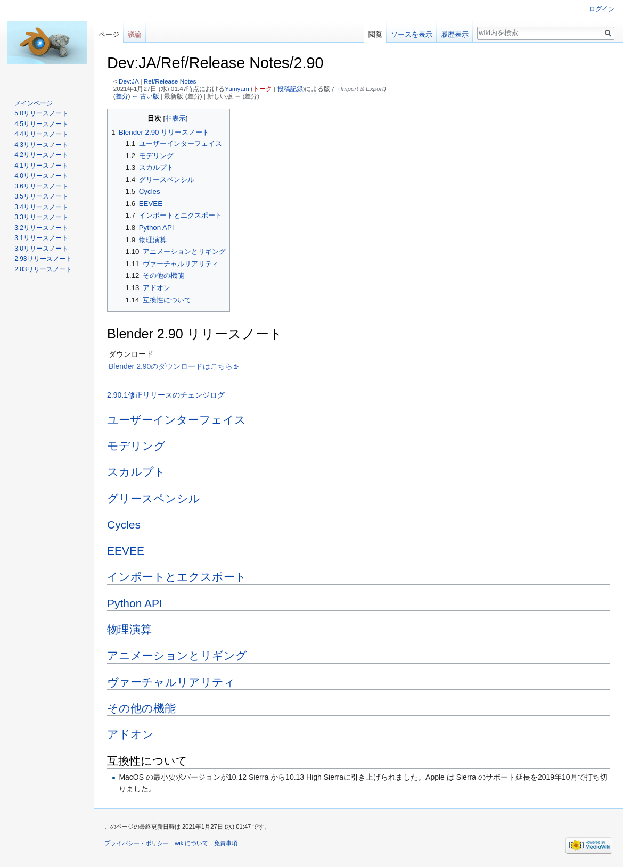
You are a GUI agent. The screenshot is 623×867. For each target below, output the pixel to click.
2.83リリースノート (42, 269)
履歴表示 (455, 34)
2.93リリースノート (42, 258)
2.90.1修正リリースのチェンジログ (166, 395)
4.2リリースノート (41, 155)
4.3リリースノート (41, 144)
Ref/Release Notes (170, 81)
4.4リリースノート (41, 134)
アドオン (130, 734)
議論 (135, 34)
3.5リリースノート (41, 196)
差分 (122, 96)
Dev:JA (128, 81)
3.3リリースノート (41, 217)
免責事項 (225, 843)
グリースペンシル (153, 498)
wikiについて (191, 843)
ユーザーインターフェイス (176, 420)
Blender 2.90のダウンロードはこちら (171, 366)
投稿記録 (290, 88)
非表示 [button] (175, 118)
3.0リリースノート (41, 248)
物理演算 (129, 629)
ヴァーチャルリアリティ (171, 682)
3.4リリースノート (41, 207)
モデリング (136, 446)
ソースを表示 (411, 34)
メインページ (33, 103)
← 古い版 (145, 96)
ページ (109, 34)
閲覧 (375, 34)
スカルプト (136, 472)
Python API (134, 603)
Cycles (124, 524)
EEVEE (125, 550)
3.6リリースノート (41, 186)
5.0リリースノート (41, 113)
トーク (262, 88)
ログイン (601, 9)
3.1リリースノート (41, 238)
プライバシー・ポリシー (136, 843)
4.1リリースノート (41, 165)
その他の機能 (141, 708)
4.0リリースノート (41, 175)
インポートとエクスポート (177, 577)
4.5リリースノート (41, 124)
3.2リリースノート (41, 228)
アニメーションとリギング (177, 655)
